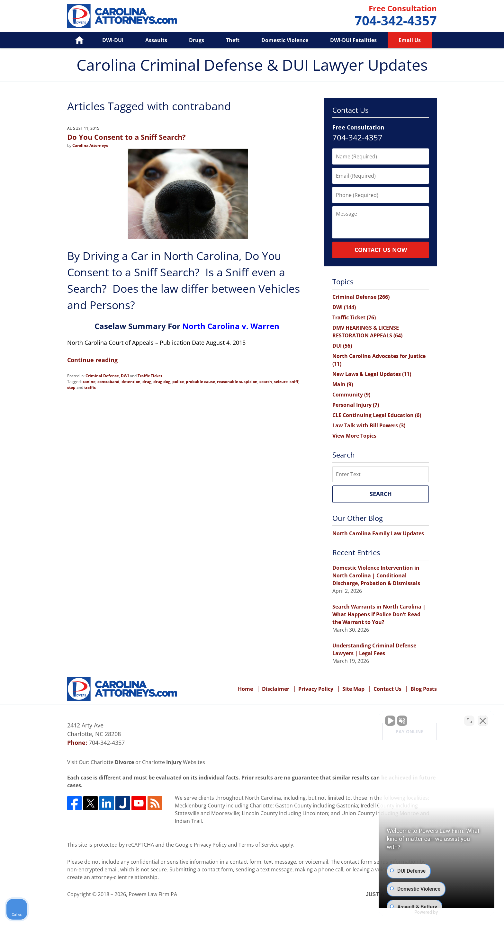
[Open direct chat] (469, 721)
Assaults (156, 40)
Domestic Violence (284, 40)
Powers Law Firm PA (153, 894)
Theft (232, 40)
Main (342, 384)
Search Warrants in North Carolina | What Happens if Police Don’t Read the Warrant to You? (379, 614)
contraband (108, 381)
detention (131, 381)
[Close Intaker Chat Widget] (483, 721)
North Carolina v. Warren (230, 326)
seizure (281, 381)
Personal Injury (355, 404)
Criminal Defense (102, 375)
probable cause (200, 381)
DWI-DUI (112, 40)
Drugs (196, 40)
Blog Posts (423, 688)
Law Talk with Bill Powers (368, 425)
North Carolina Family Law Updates (378, 533)
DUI (342, 345)
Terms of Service (259, 844)
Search (381, 494)
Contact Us (387, 688)
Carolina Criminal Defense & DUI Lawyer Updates (122, 16)
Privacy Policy (315, 688)
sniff (294, 381)
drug (146, 381)
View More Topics (354, 435)
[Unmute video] (390, 721)
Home (74, 40)
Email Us (410, 40)
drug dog (161, 381)
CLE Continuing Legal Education (376, 415)
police (178, 381)
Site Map (353, 688)
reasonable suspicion (237, 381)
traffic (90, 387)
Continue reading (92, 360)
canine (89, 381)
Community (351, 394)
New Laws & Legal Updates (371, 374)
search (265, 381)
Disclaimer (275, 688)
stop (71, 387)
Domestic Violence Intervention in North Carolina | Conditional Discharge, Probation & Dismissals (376, 575)
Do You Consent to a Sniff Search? (126, 137)
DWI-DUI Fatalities (353, 40)
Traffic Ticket (150, 375)
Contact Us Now (381, 250)
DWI (125, 375)
